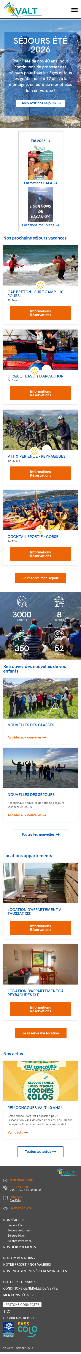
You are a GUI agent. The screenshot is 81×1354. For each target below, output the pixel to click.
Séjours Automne (19, 1230)
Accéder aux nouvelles (24, 737)
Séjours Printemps (20, 1241)
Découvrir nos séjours (38, 102)
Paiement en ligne (21, 1208)
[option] (40, 74)
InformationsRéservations (40, 312)
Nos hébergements (19, 1247)
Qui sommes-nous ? (19, 1258)
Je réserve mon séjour (40, 577)
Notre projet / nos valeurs (27, 1264)
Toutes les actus (38, 1151)
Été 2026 (15, 1200)
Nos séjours (13, 1220)
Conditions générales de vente (30, 1288)
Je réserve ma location (40, 1033)
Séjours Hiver (16, 1235)
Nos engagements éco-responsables (35, 1271)
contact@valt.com (21, 1180)
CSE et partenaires (19, 1282)
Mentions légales (18, 1295)
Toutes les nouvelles (38, 834)
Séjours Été (15, 1225)
